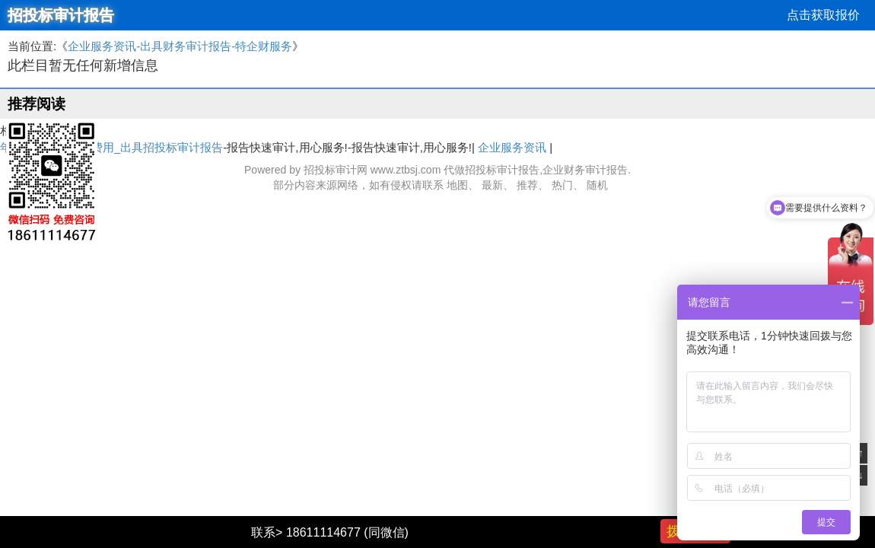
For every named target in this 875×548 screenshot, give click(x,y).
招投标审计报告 (61, 15)
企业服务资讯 (512, 147)
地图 (457, 185)
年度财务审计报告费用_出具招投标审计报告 (111, 147)
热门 (562, 185)
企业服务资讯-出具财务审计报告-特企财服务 (180, 46)
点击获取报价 (823, 14)
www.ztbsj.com (406, 170)
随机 (597, 185)
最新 (492, 185)
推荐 (527, 185)
